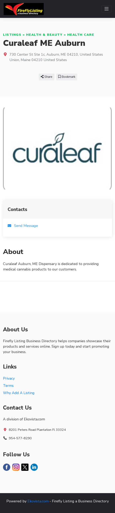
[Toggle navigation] (106, 8)
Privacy (9, 378)
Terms (8, 385)
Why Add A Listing (19, 392)
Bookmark (66, 77)
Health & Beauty (44, 35)
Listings (12, 35)
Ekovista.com (38, 501)
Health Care (80, 35)
